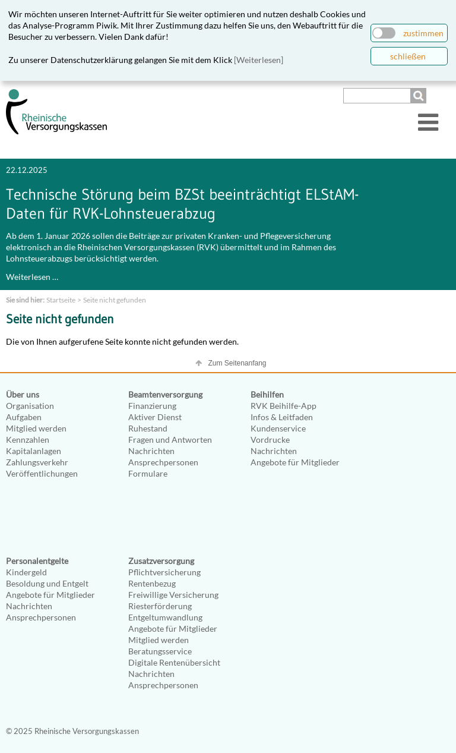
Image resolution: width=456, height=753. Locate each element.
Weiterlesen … (32, 277)
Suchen (419, 95)
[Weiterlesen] (258, 60)
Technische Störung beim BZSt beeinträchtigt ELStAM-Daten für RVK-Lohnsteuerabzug (182, 204)
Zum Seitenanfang (237, 363)
